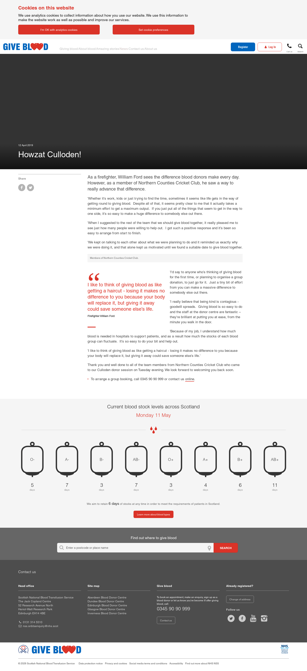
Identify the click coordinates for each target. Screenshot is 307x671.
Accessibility (176, 663)
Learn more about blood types (153, 514)
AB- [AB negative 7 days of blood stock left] (136, 459)
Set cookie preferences (153, 29)
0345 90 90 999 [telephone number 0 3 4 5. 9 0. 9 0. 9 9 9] (173, 608)
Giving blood (71, 46)
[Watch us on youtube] (253, 618)
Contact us (154, 46)
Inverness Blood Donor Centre (107, 613)
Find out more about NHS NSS (202, 663)
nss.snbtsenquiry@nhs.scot (40, 626)
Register (243, 47)
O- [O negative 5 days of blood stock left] (32, 459)
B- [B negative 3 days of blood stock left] (102, 459)
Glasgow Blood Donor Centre (106, 609)
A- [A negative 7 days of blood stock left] (67, 459)
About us (173, 46)
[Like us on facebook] (242, 618)
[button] (289, 47)
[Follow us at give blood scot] (231, 618)
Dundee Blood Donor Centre (106, 601)
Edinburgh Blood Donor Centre (107, 605)
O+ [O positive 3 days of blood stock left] (171, 459)
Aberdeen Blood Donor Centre (107, 597)
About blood (93, 46)
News (137, 46)
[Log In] (270, 47)
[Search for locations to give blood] (226, 548)
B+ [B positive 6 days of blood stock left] (240, 459)
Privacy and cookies (116, 663)
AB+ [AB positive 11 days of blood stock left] (275, 459)
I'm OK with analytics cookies (58, 29)
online (189, 379)
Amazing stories (117, 46)
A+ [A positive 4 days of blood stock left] (205, 459)
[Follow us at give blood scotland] (264, 618)
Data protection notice (91, 663)
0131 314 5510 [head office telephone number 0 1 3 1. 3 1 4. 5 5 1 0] (32, 622)
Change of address (239, 599)
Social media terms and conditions (148, 663)
